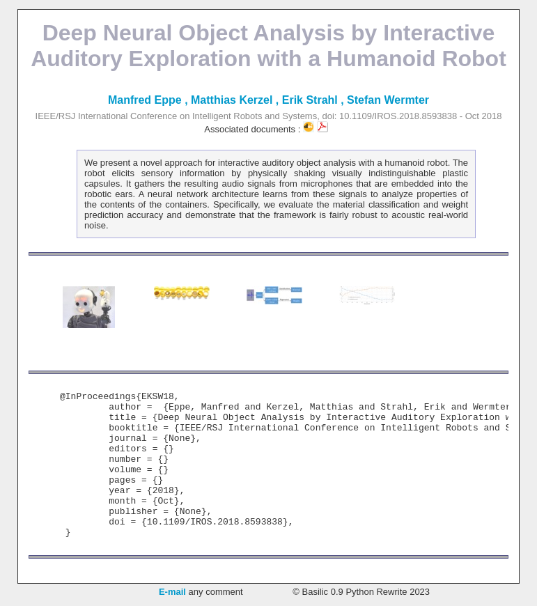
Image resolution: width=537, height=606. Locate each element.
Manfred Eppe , (149, 100)
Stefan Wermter (388, 100)
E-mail (172, 591)
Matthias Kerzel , (236, 100)
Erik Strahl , (314, 100)
